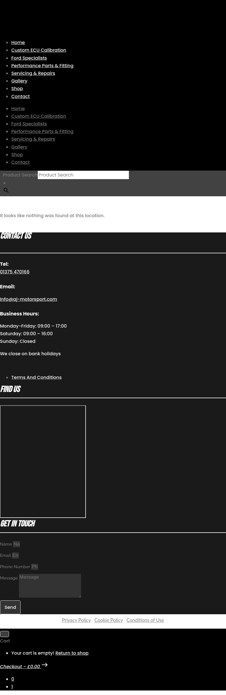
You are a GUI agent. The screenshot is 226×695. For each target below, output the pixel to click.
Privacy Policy (76, 620)
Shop (17, 88)
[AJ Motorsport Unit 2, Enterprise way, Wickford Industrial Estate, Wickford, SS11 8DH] (43, 461)
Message (9, 578)
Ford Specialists (29, 58)
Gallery (19, 81)
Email (6, 555)
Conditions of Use (145, 620)
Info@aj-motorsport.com (28, 299)
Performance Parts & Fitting (42, 65)
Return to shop (71, 653)
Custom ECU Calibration (38, 50)
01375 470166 (14, 272)
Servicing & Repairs (33, 73)
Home (18, 42)
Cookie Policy (108, 620)
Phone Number (15, 566)
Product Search (20, 175)
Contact (20, 96)
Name (6, 544)
